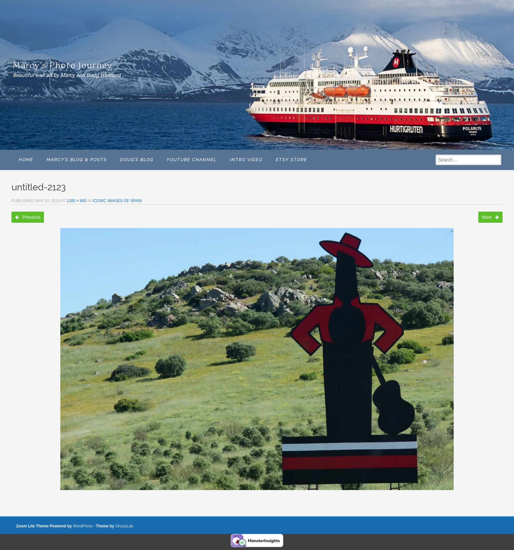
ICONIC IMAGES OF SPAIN (117, 201)
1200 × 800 (76, 201)
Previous (27, 217)
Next (490, 217)
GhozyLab (124, 526)
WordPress (82, 526)
